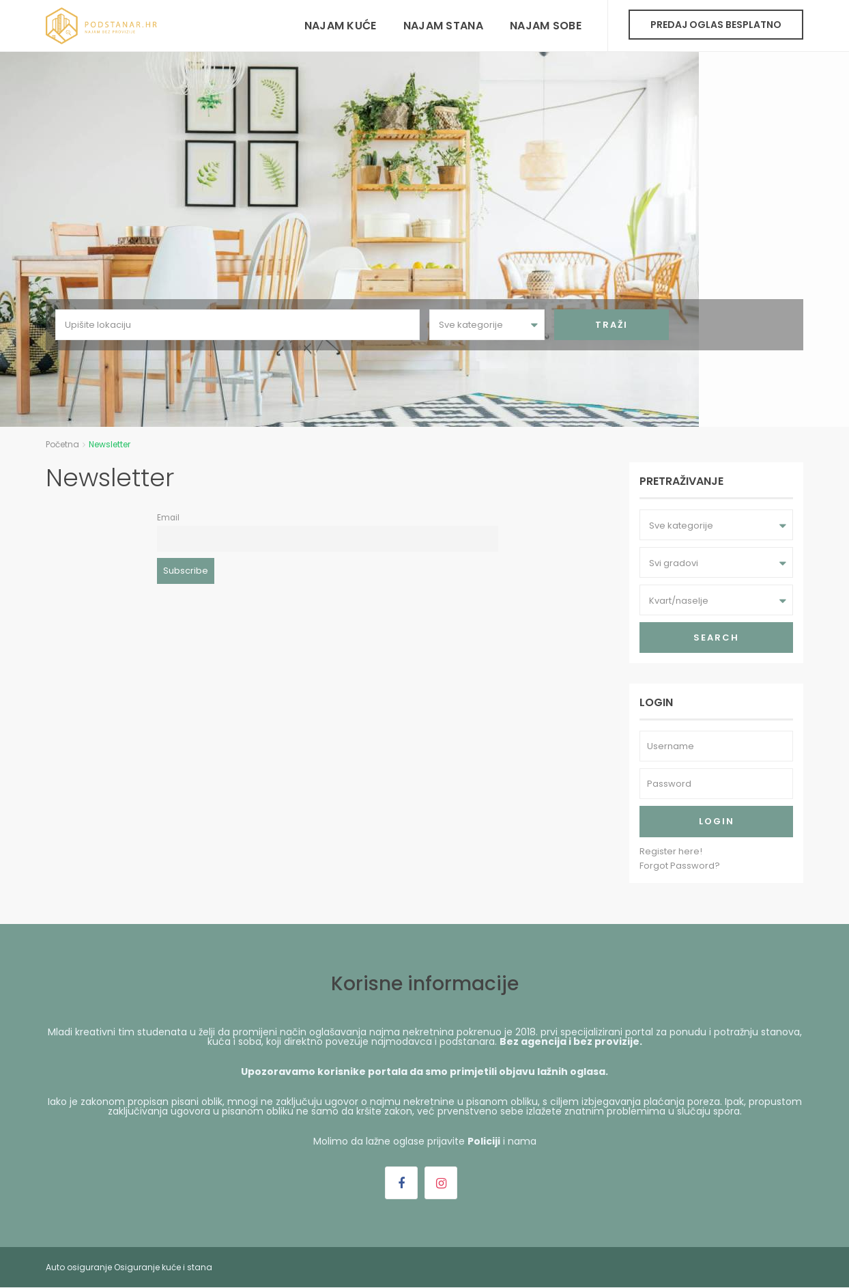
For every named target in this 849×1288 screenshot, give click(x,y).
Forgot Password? (679, 865)
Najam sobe (545, 25)
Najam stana (443, 25)
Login (716, 821)
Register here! (670, 851)
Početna (62, 444)
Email (168, 517)
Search (716, 637)
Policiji (483, 1141)
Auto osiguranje (79, 1267)
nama (522, 1141)
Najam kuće (340, 25)
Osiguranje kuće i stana (163, 1267)
